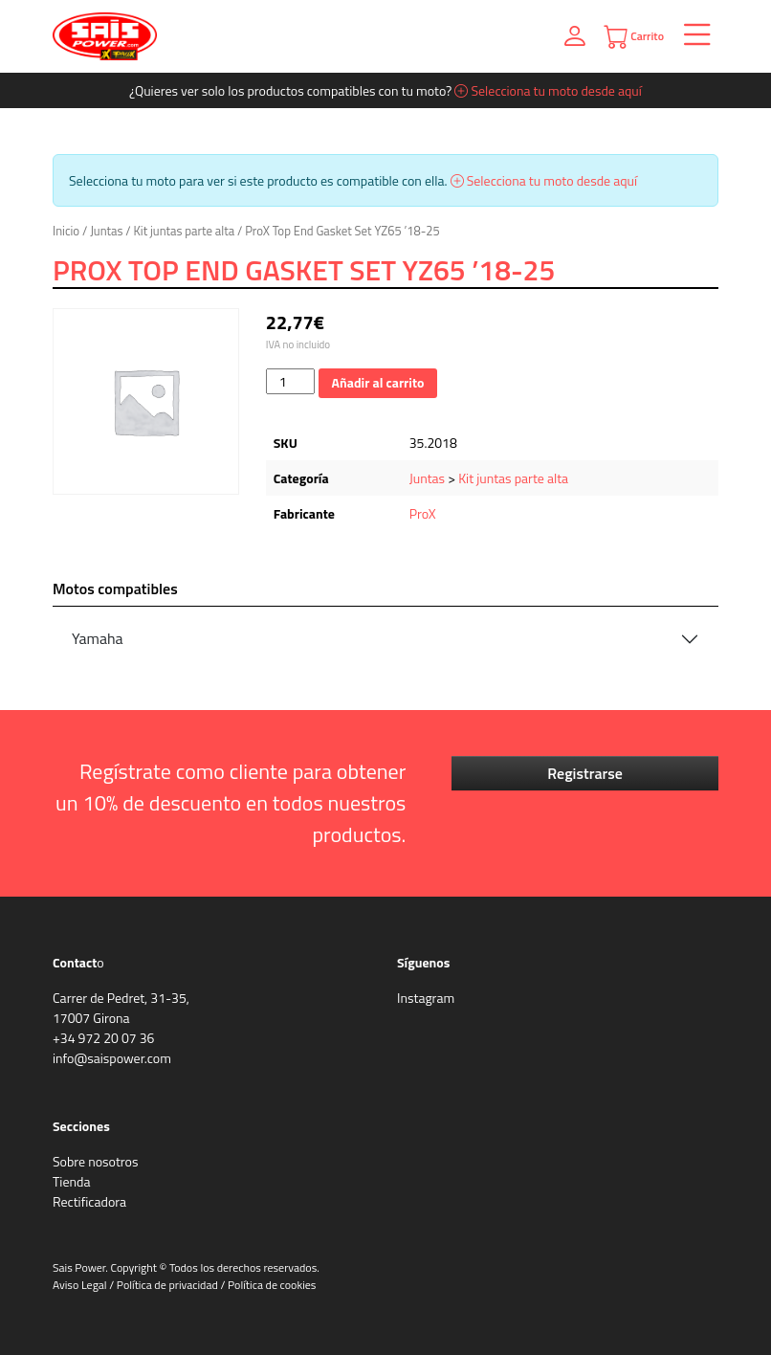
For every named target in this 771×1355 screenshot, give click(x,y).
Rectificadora (89, 1201)
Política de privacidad (167, 1285)
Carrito (634, 37)
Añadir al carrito (378, 382)
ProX (422, 513)
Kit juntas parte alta (184, 230)
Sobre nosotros (95, 1161)
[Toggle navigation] (691, 36)
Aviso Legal (80, 1285)
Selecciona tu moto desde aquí (548, 90)
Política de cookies (272, 1285)
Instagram (425, 998)
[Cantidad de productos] (290, 381)
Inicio (66, 230)
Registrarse (585, 773)
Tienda (71, 1181)
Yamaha (97, 638)
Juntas (106, 230)
